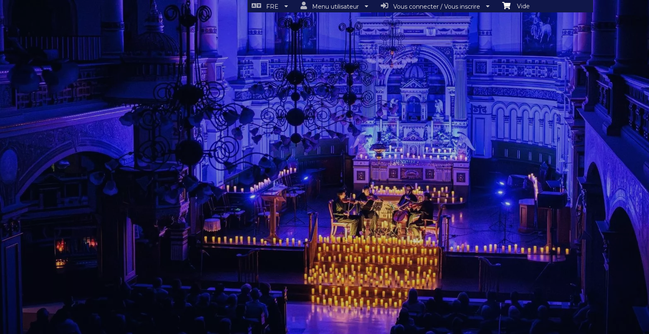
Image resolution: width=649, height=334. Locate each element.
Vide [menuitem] (516, 5)
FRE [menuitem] (270, 5)
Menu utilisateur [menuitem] (334, 5)
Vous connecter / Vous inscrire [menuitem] (435, 5)
